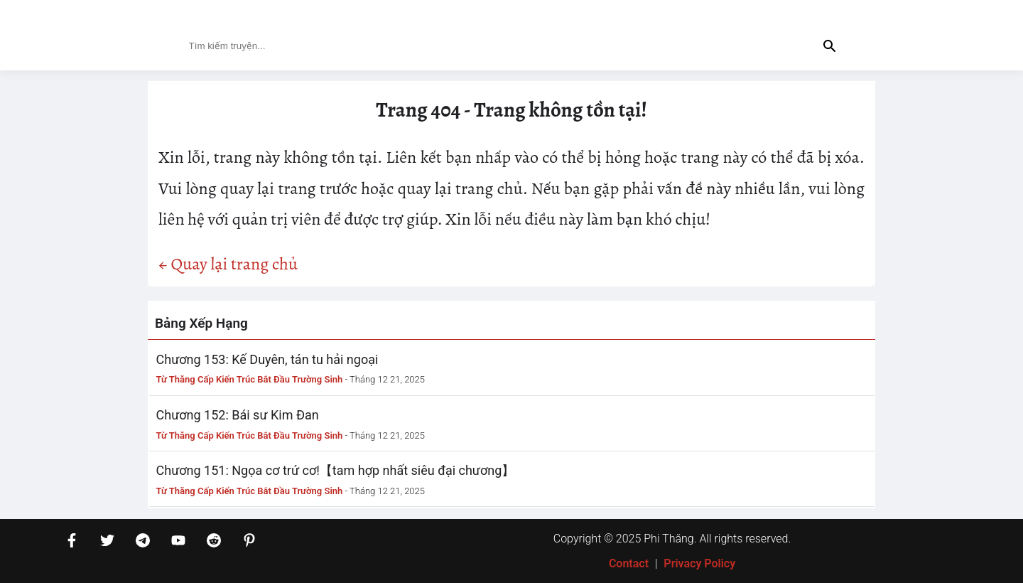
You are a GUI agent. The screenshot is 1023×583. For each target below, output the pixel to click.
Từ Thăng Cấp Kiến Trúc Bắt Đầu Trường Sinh (249, 379)
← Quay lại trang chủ (228, 263)
